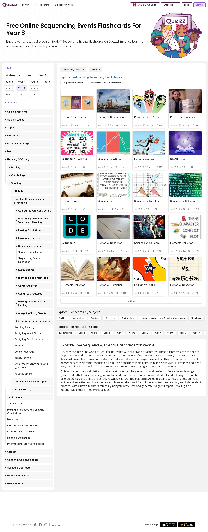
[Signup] (199, 4)
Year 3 (9, 81)
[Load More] (131, 301)
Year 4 (21, 81)
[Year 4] (119, 332)
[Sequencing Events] (73, 69)
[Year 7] (157, 332)
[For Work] (25, 4)
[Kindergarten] (66, 332)
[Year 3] (107, 332)
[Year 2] (94, 332)
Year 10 (10, 94)
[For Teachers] (42, 4)
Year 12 (36, 94)
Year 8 (21, 88)
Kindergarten (13, 75)
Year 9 (34, 88)
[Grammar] (110, 318)
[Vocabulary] (78, 318)
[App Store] (168, 524)
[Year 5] (132, 332)
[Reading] (95, 318)
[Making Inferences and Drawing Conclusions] (162, 318)
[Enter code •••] (170, 4)
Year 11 (23, 94)
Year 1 (30, 75)
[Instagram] (45, 524)
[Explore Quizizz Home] (9, 5)
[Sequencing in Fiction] (73, 82)
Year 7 (9, 88)
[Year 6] (145, 332)
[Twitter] (34, 524)
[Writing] (63, 318)
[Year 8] (95, 69)
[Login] (187, 4)
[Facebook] (40, 524)
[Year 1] (81, 332)
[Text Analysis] (128, 318)
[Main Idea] (195, 318)
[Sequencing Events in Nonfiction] (105, 82)
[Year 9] (183, 332)
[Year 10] (196, 332)
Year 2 (42, 75)
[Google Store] (186, 524)
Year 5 (34, 81)
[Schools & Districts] (64, 4)
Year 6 (46, 81)
